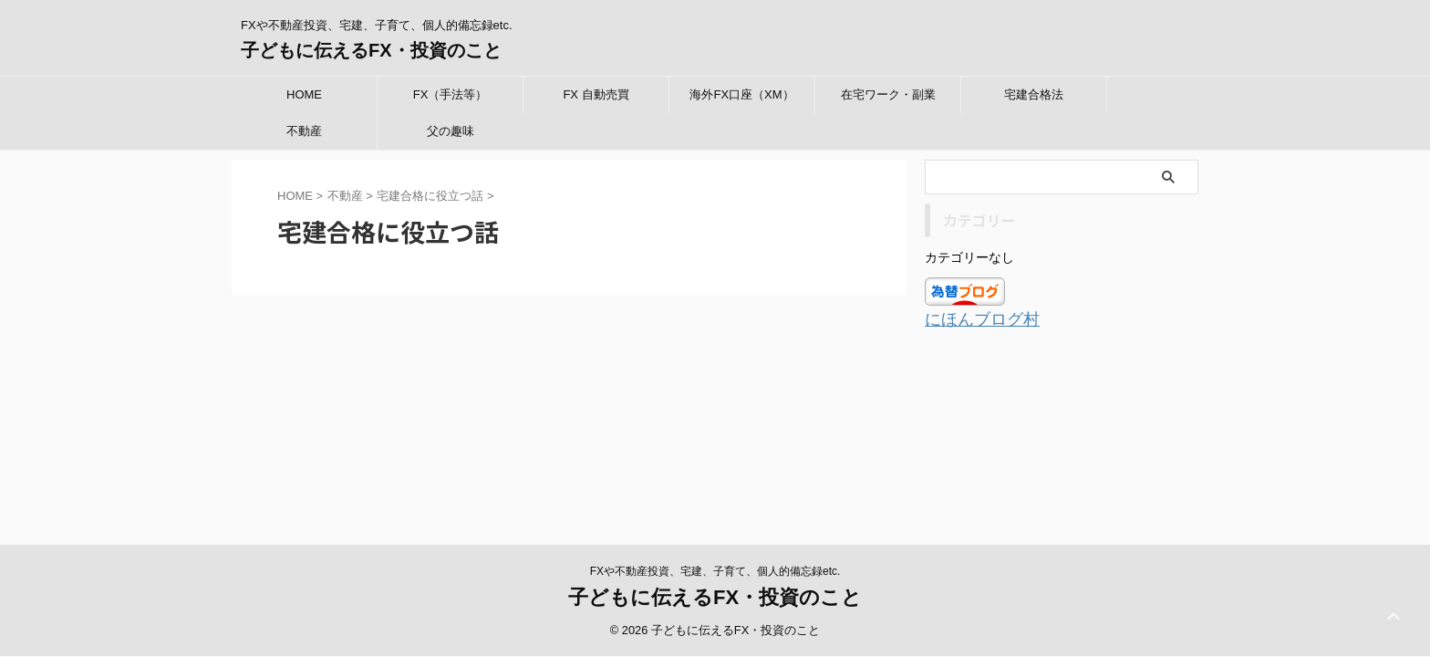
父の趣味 (450, 131)
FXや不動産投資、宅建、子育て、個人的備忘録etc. (715, 420)
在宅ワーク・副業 (888, 94)
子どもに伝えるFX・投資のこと (371, 50)
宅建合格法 (1033, 94)
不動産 (304, 131)
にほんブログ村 (973, 318)
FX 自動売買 (595, 94)
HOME (304, 94)
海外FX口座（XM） (741, 94)
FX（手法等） (450, 94)
